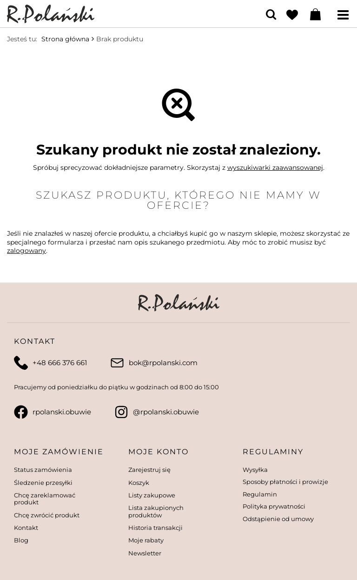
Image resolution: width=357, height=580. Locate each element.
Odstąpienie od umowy (278, 519)
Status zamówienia (43, 469)
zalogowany (26, 250)
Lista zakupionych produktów (156, 511)
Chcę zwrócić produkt (46, 515)
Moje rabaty (146, 540)
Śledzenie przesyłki (43, 482)
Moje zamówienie (59, 451)
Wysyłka (255, 469)
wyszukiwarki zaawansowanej (275, 167)
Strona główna (65, 39)
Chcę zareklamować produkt (44, 499)
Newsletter (144, 553)
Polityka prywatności (274, 506)
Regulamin (260, 494)
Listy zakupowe (151, 495)
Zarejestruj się (149, 469)
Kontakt (26, 527)
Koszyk (138, 482)
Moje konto (158, 451)
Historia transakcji (155, 527)
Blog (21, 540)
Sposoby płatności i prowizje (285, 481)
